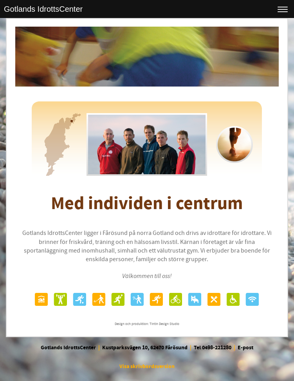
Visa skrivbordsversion (147, 366)
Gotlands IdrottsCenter (43, 9)
